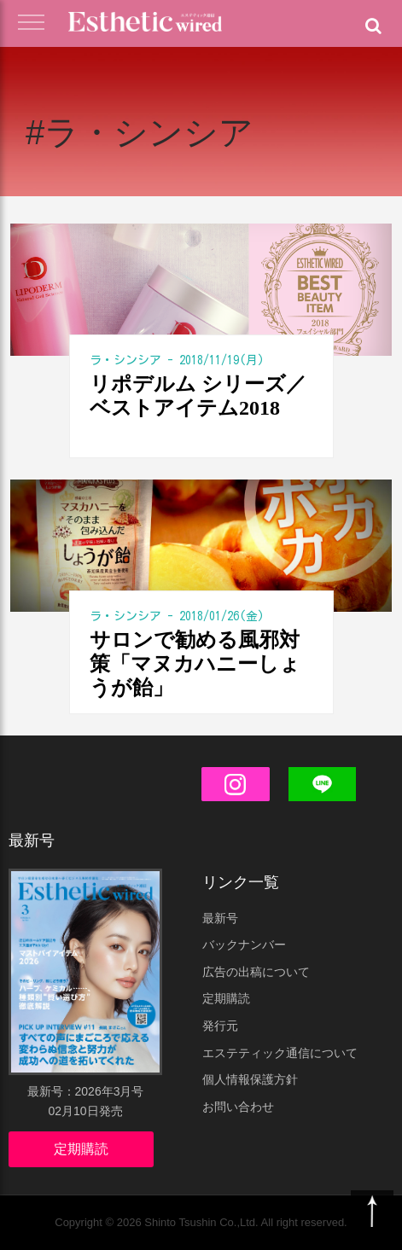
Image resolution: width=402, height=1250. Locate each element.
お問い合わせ (238, 1106)
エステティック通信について (280, 1053)
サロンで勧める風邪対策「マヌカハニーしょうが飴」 (195, 664)
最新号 (220, 918)
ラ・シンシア (125, 360)
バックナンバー (244, 944)
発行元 (220, 1025)
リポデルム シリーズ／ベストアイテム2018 (198, 396)
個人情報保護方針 (250, 1079)
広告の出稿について (256, 972)
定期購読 (81, 1149)
